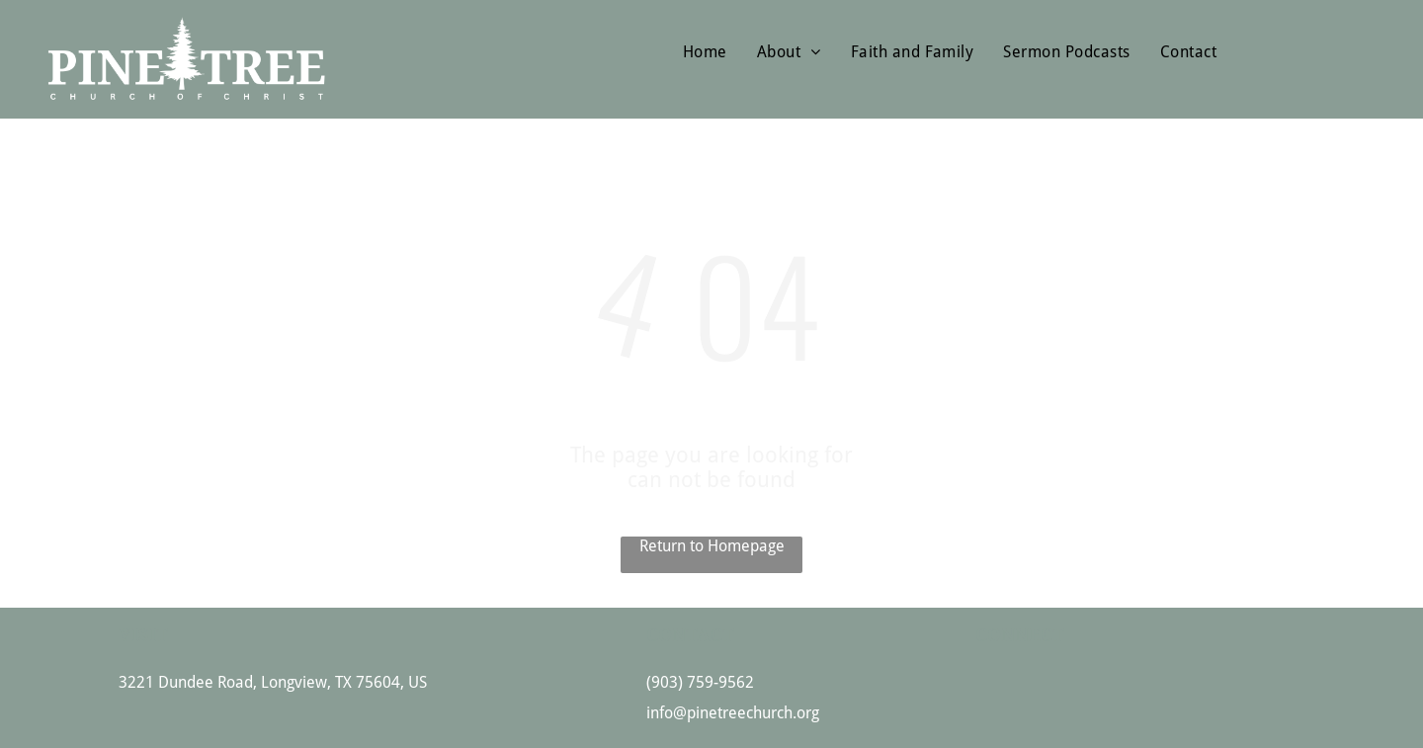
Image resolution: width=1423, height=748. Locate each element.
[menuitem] (705, 52)
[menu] (1379, 37)
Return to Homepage (712, 546)
